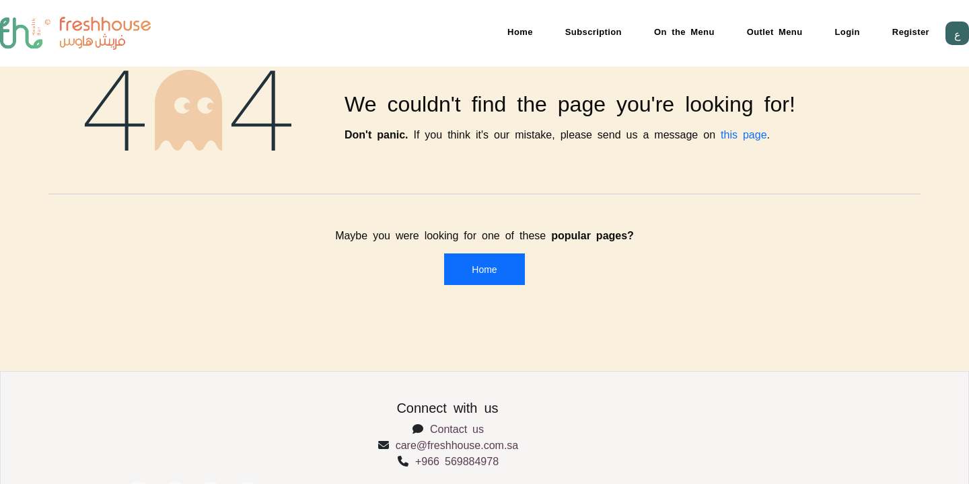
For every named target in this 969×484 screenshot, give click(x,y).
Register (910, 31)
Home (520, 31)
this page (744, 133)
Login (847, 31)
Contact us (457, 428)
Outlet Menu (775, 31)
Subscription (593, 31)
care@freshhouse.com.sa (457, 444)
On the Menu (684, 31)
